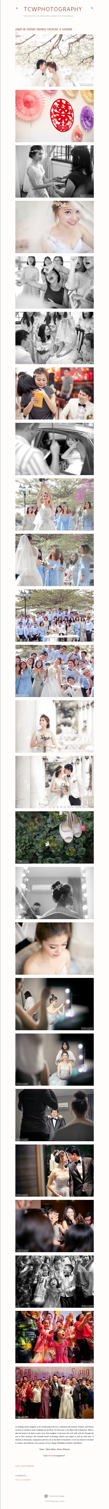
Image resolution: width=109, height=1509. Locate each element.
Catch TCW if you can (31, 16)
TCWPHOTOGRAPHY (53, 9)
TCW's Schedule (67, 16)
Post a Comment (23, 1480)
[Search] (92, 7)
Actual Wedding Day (27, 1466)
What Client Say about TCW (50, 16)
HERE (50, 1456)
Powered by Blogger (54, 1496)
